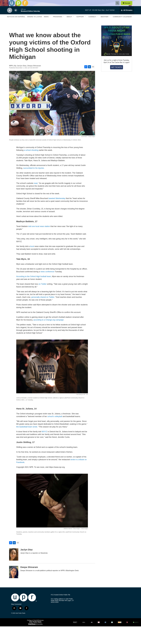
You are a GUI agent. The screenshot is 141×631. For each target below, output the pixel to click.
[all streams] (126, 15)
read (36, 188)
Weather (104, 21)
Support (80, 21)
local (32, 251)
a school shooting (31, 155)
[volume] (15, 15)
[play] (9, 15)
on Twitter (43, 289)
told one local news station (39, 231)
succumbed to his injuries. (33, 173)
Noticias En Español (16, 21)
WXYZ (44, 436)
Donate (129, 5)
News (46, 21)
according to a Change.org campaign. (48, 324)
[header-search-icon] (118, 5)
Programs (57, 21)
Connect (92, 21)
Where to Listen (34, 21)
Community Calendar (122, 21)
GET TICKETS (116, 72)
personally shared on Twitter (42, 302)
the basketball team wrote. (27, 431)
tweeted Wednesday (57, 203)
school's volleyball (54, 421)
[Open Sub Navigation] (50, 21)
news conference (47, 276)
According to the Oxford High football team (33, 281)
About (69, 21)
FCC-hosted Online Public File (60, 599)
